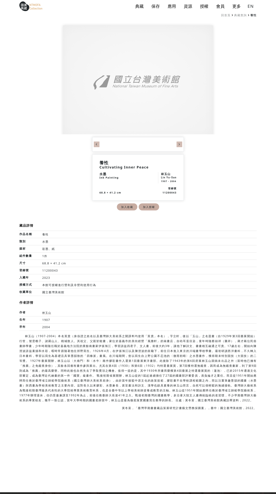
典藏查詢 (240, 15)
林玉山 (47, 313)
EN (250, 6)
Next (179, 144)
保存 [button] (155, 6)
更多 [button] (236, 6)
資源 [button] (188, 6)
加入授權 (149, 207)
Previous (96, 144)
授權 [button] (204, 6)
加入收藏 (126, 207)
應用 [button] (172, 6)
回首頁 (226, 15)
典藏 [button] (139, 6)
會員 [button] (220, 6)
